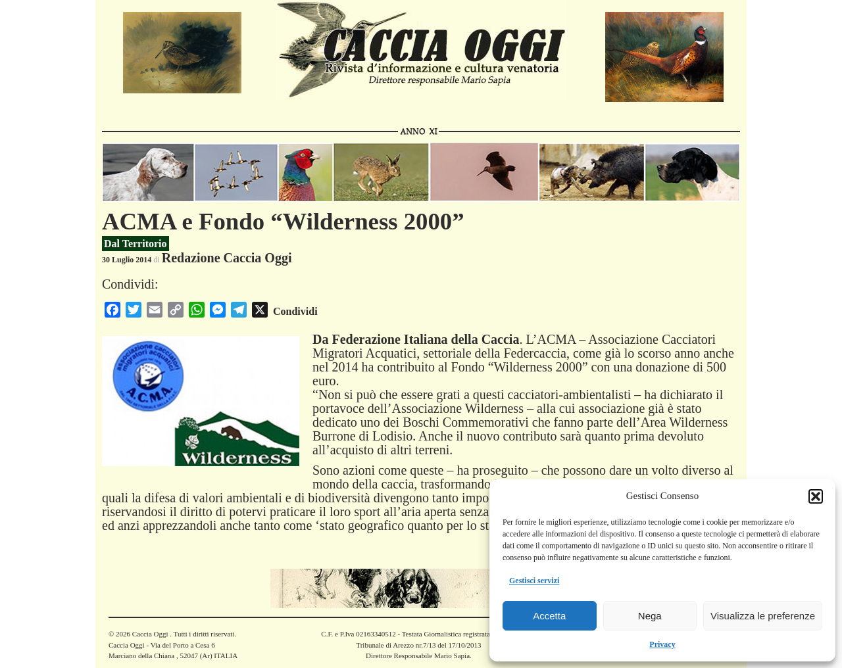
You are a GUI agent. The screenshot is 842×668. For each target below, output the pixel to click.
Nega (650, 615)
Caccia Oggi (150, 634)
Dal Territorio (135, 243)
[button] (815, 496)
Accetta (549, 615)
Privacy (662, 644)
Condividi (295, 311)
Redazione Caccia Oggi (227, 258)
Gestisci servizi (534, 580)
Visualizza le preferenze (762, 615)
